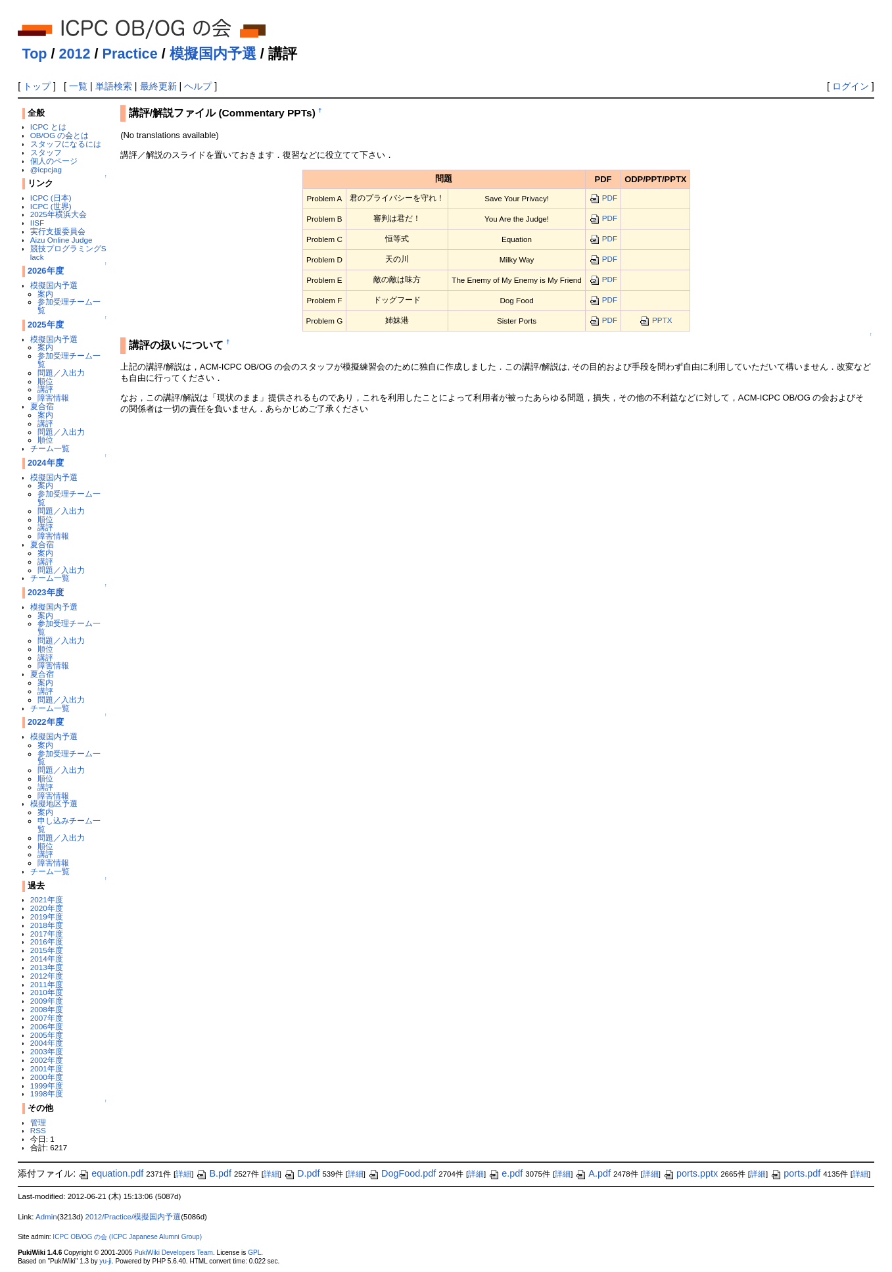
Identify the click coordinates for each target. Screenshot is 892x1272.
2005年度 (46, 1035)
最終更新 (158, 86)
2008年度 (46, 1009)
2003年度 (46, 1051)
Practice (130, 53)
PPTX (655, 320)
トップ (37, 86)
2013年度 (46, 967)
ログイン (850, 86)
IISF (37, 222)
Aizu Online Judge (61, 239)
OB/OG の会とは (59, 135)
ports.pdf (795, 1173)
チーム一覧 (50, 448)
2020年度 (46, 908)
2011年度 (46, 984)
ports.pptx (690, 1173)
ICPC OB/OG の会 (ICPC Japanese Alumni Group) (127, 1236)
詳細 (183, 1174)
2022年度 (46, 722)
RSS (38, 1130)
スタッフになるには (65, 143)
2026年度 (46, 271)
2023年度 (46, 592)
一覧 (78, 86)
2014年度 (46, 958)
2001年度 (46, 1068)
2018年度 (46, 925)
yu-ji (105, 1261)
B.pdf (213, 1173)
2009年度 (46, 1000)
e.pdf (505, 1173)
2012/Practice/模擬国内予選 (133, 1217)
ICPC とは (48, 126)
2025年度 (46, 325)
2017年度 (46, 933)
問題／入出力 (61, 372)
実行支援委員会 (57, 231)
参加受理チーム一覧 (69, 305)
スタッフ (46, 152)
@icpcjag (46, 169)
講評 (45, 389)
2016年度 (46, 941)
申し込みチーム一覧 (69, 824)
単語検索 (113, 86)
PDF (603, 197)
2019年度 (46, 916)
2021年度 (46, 899)
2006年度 (46, 1026)
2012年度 (46, 975)
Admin (46, 1217)
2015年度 (46, 950)
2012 (75, 53)
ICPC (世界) (51, 206)
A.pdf (593, 1173)
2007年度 (46, 1018)
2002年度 (46, 1060)
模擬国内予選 (213, 53)
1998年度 (46, 1093)
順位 (45, 381)
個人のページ (54, 161)
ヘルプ (198, 86)
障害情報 (53, 397)
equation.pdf (110, 1173)
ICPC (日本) (51, 197)
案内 (45, 293)
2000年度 (46, 1077)
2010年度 (46, 992)
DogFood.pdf (402, 1173)
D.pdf (301, 1173)
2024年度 (46, 463)
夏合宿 (42, 406)
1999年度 (46, 1085)
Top (34, 53)
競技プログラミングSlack (68, 252)
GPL (254, 1252)
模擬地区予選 (54, 803)
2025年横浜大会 (58, 214)
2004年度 (46, 1043)
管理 (38, 1122)
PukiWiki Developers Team (173, 1252)
